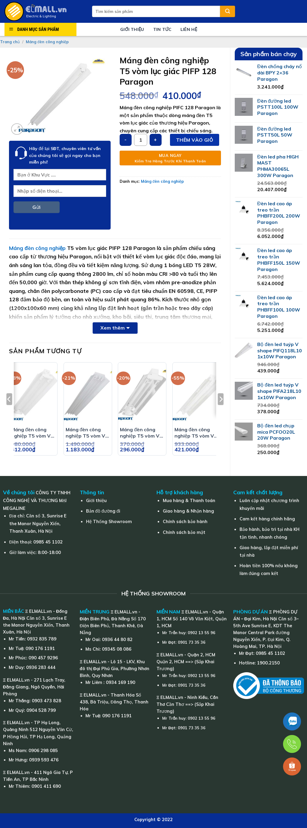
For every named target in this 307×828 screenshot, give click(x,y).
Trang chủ (10, 41)
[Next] (220, 411)
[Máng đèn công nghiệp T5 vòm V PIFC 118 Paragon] (197, 394)
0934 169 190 (120, 682)
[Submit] (227, 11)
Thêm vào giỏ (194, 140)
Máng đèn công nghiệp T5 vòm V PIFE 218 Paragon (32, 432)
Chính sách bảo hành (185, 521)
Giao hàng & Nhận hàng (188, 511)
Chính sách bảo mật (184, 532)
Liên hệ (188, 29)
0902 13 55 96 (201, 632)
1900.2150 (268, 663)
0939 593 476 (43, 760)
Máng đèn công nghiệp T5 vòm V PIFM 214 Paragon (141, 432)
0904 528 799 (41, 710)
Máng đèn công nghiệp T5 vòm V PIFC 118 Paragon (195, 432)
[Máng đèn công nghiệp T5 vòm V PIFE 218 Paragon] (33, 394)
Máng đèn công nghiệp (47, 41)
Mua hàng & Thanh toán (189, 500)
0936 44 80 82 (117, 639)
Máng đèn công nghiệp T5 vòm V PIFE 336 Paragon (86, 432)
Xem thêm (112, 328)
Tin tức (162, 29)
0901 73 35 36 (191, 642)
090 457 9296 (43, 658)
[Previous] (9, 411)
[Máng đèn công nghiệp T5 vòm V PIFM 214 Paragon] (142, 394)
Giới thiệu (132, 29)
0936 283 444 (40, 667)
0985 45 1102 (48, 542)
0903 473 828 (46, 700)
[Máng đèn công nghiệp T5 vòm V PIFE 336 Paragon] (88, 394)
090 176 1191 (40, 648)
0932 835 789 (41, 639)
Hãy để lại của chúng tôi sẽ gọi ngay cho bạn (65, 155)
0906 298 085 (43, 750)
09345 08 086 (116, 649)
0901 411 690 (46, 786)
